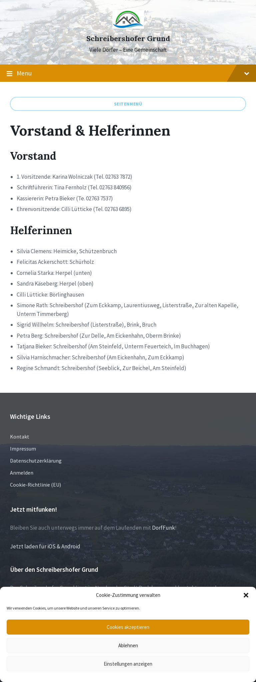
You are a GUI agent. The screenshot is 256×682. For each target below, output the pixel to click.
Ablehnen (128, 645)
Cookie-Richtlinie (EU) (35, 484)
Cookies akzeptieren (128, 627)
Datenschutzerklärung (36, 460)
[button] (246, 595)
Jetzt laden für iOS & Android (45, 546)
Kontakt (19, 436)
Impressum (23, 448)
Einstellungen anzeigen (128, 664)
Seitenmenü (128, 104)
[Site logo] (128, 26)
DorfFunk (163, 527)
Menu (128, 73)
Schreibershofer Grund (128, 38)
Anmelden (21, 472)
